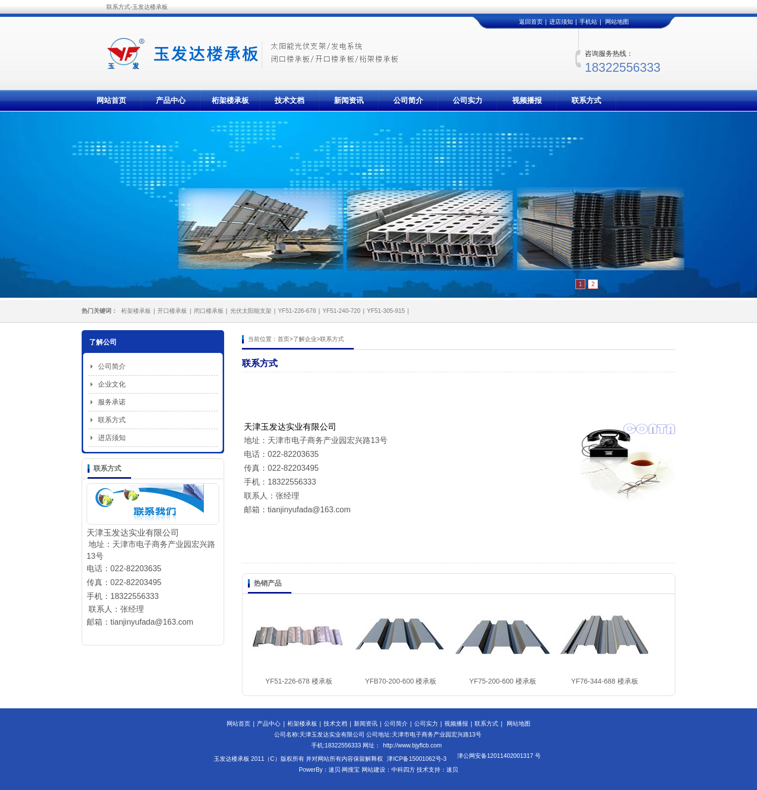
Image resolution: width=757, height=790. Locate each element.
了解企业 (305, 339)
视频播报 (527, 100)
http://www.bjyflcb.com (412, 745)
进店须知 (561, 21)
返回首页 (531, 21)
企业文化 (112, 384)
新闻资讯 (349, 100)
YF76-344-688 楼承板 (604, 681)
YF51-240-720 (342, 310)
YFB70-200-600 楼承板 (401, 681)
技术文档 (289, 100)
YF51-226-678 (297, 310)
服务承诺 (112, 402)
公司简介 (408, 100)
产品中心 (171, 100)
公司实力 (467, 100)
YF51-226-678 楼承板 (298, 681)
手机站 (588, 21)
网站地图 (617, 21)
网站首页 (111, 100)
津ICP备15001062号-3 (416, 758)
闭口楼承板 (209, 310)
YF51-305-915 (386, 310)
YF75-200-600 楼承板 (502, 681)
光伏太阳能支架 (251, 310)
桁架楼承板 (230, 100)
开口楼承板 (172, 310)
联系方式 (586, 100)
